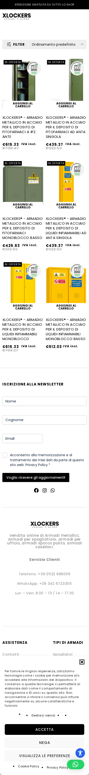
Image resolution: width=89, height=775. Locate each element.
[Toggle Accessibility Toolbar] (80, 753)
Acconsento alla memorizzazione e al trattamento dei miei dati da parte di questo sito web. (47, 460)
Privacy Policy (58, 767)
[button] (82, 662)
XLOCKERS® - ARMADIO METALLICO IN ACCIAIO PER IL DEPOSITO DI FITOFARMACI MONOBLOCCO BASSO (22, 228)
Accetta (44, 729)
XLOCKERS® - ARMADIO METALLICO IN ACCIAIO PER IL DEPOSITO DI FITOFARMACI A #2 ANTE (22, 127)
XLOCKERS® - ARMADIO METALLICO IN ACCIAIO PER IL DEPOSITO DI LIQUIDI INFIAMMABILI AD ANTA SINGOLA (66, 228)
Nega (44, 742)
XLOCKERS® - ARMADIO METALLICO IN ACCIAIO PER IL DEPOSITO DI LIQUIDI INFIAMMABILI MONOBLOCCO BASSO (66, 329)
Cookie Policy (28, 766)
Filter (18, 44)
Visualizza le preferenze (44, 755)
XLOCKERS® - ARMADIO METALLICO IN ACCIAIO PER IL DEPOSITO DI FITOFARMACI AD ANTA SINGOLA (66, 127)
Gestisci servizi (43, 715)
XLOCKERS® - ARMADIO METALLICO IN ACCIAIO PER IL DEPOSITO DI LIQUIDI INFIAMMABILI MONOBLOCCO (22, 329)
